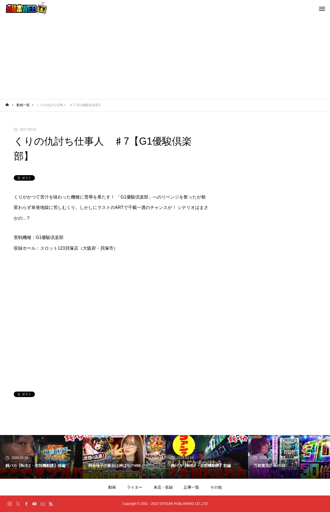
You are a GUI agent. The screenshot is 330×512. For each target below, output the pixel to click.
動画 (112, 487)
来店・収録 (163, 487)
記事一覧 (191, 487)
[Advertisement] (165, 57)
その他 (216, 487)
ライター (134, 487)
